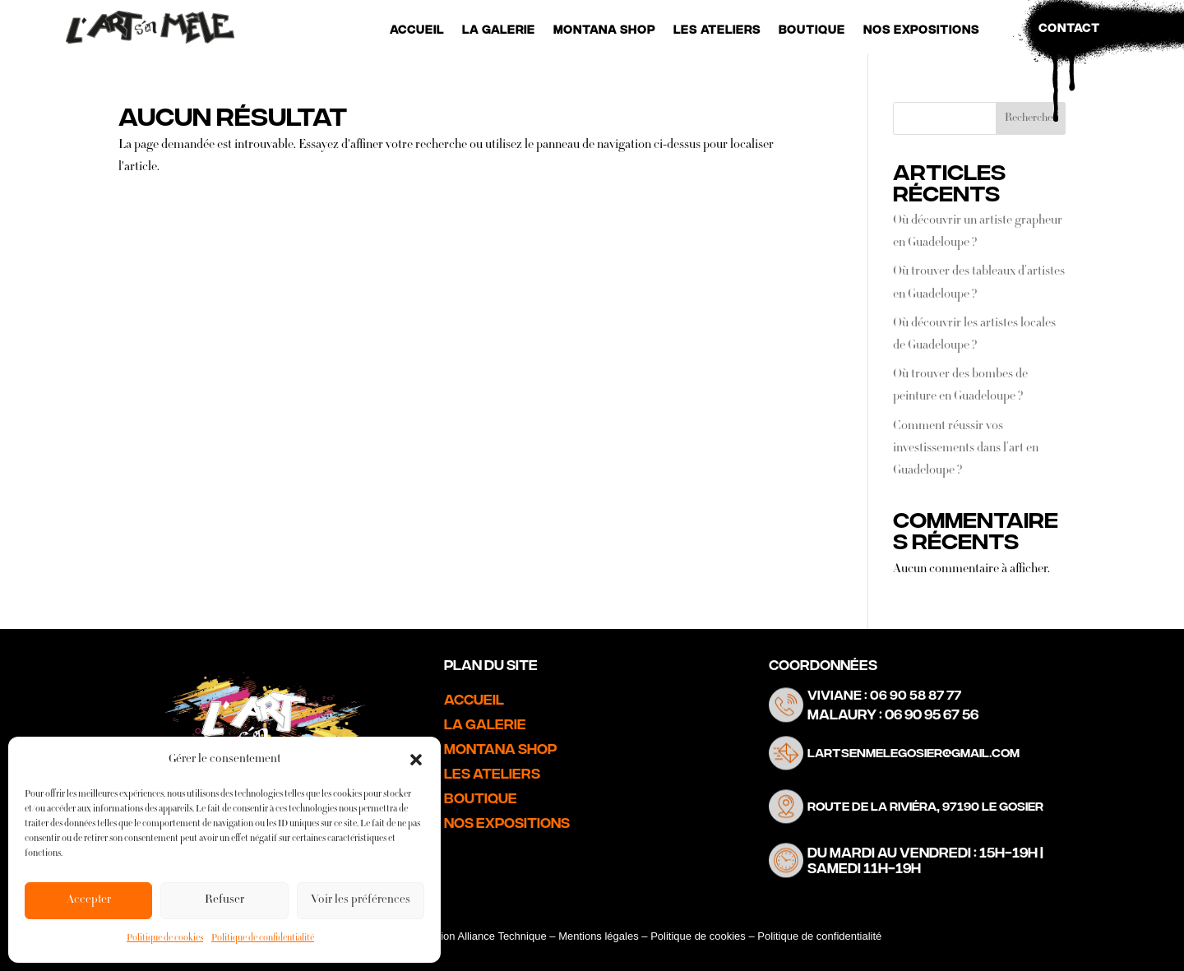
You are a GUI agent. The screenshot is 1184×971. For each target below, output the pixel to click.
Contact (1069, 27)
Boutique (812, 29)
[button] (416, 759)
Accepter (89, 900)
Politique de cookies (165, 939)
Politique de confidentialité (262, 939)
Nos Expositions (921, 29)
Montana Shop (604, 29)
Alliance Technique (501, 936)
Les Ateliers (717, 29)
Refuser (224, 900)
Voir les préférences (360, 900)
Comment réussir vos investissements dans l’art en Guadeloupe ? (965, 449)
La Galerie (498, 29)
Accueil (417, 29)
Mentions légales (598, 936)
